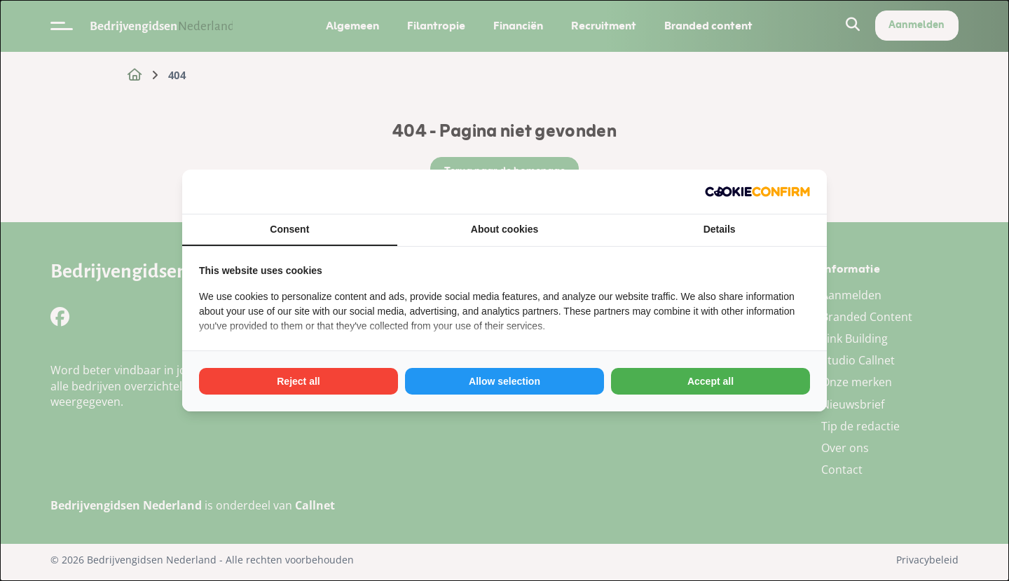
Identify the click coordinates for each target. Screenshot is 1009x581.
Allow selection (504, 381)
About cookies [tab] (504, 229)
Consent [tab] (289, 229)
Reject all (298, 381)
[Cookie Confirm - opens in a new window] (757, 191)
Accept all (710, 381)
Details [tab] (719, 229)
